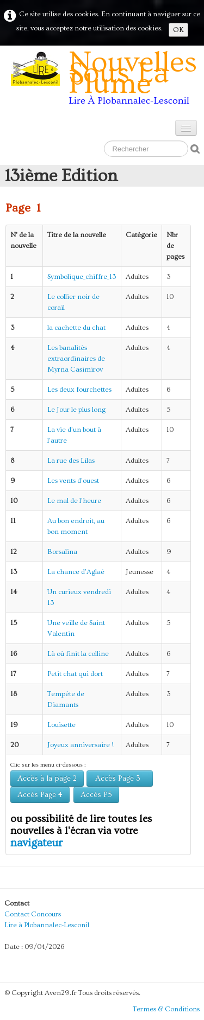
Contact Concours (32, 914)
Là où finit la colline (78, 654)
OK (178, 30)
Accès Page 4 (40, 794)
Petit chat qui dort (75, 674)
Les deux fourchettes (79, 389)
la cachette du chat (76, 327)
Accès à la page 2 (47, 778)
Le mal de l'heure (74, 501)
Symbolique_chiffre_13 (81, 276)
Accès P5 (96, 794)
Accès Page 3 (120, 778)
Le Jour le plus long (76, 409)
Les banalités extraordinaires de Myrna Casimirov (76, 358)
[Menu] (186, 128)
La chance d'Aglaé (75, 572)
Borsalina (62, 552)
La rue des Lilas (71, 460)
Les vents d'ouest (73, 480)
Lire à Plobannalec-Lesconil (46, 925)
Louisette (61, 725)
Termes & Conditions (166, 1009)
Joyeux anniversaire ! (80, 745)
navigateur (36, 843)
